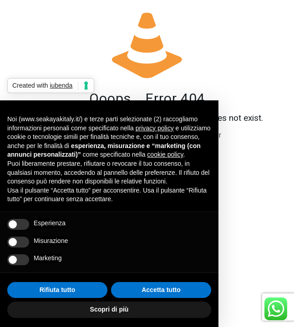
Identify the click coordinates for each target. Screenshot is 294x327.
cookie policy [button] (165, 154)
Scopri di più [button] (109, 309)
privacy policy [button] (155, 128)
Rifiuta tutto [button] (58, 289)
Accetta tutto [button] (161, 289)
